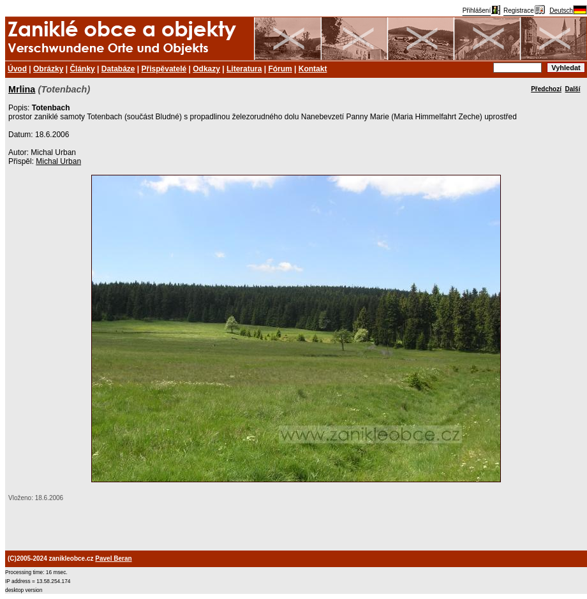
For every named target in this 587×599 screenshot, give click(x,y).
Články (82, 68)
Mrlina (21, 89)
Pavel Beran (113, 558)
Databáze (118, 68)
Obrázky (48, 68)
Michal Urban (58, 161)
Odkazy (206, 68)
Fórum (280, 68)
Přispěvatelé (164, 68)
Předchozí (546, 88)
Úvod (17, 68)
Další (573, 88)
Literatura (244, 68)
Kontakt (313, 68)
